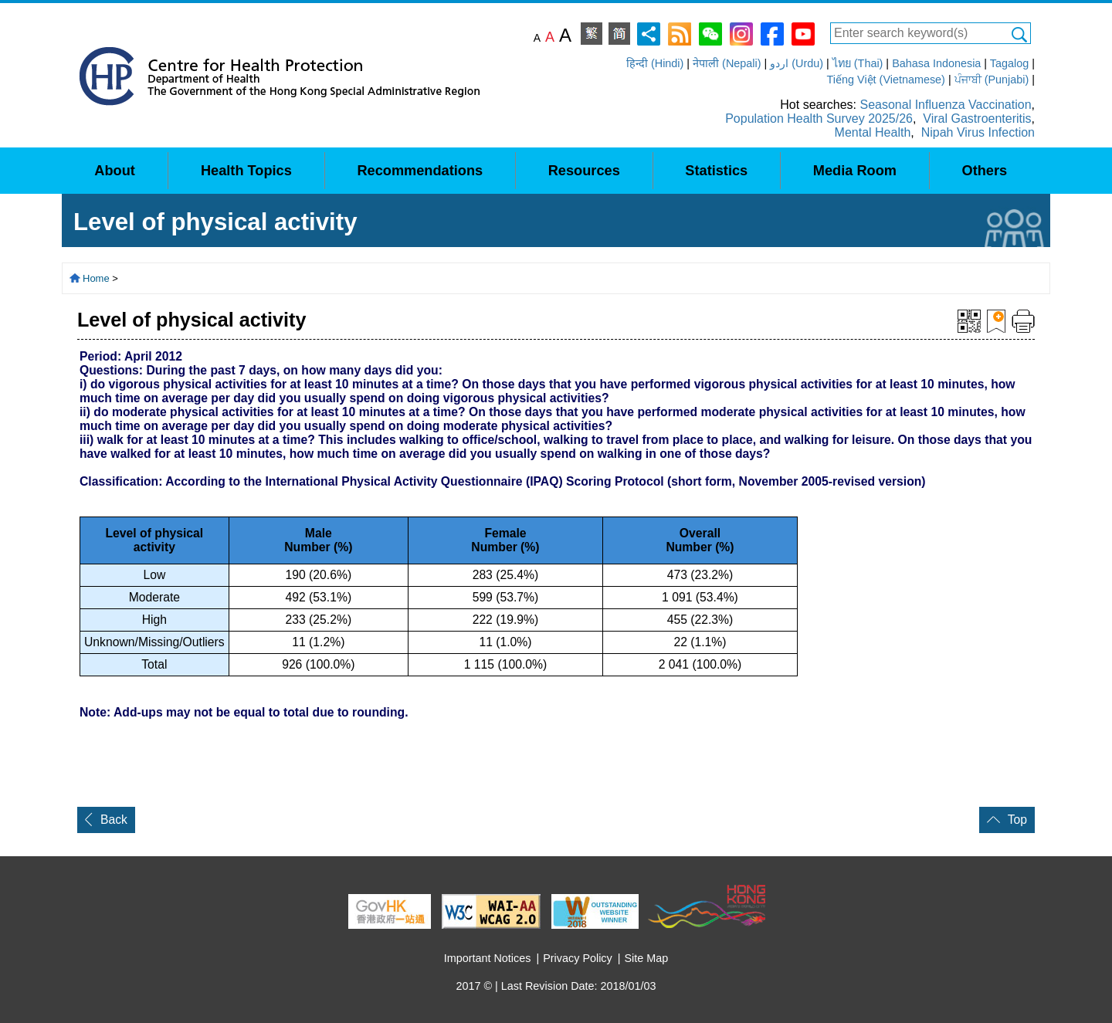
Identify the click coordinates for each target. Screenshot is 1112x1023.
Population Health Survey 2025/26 (819, 118)
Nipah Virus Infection (978, 132)
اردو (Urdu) (796, 63)
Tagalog (1009, 63)
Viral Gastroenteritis (977, 118)
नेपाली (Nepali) (727, 63)
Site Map (647, 958)
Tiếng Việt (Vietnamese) (886, 79)
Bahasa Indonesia (936, 63)
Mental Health (873, 132)
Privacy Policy (577, 958)
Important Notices (487, 958)
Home (96, 278)
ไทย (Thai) (857, 63)
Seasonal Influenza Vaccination (945, 104)
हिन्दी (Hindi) (654, 63)
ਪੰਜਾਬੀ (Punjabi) (991, 79)
